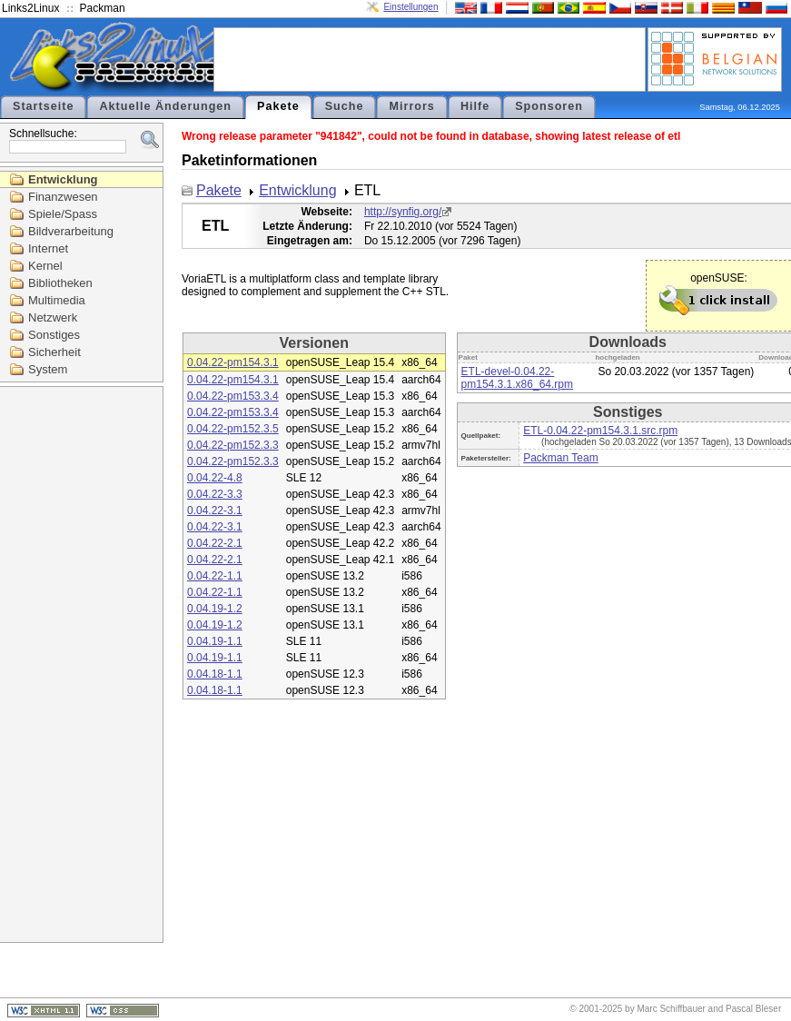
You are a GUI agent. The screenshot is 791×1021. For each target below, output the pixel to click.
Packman (102, 8)
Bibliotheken (60, 283)
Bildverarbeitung (71, 231)
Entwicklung (63, 179)
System (47, 369)
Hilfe (474, 106)
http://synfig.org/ (402, 211)
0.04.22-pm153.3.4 (233, 396)
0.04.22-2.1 (214, 543)
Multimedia (56, 300)
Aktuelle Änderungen (165, 106)
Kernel (45, 266)
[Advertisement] (429, 58)
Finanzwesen (63, 196)
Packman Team (560, 457)
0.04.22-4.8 (214, 477)
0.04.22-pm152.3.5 (233, 428)
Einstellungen (410, 7)
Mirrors (411, 106)
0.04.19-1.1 (214, 641)
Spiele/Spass (62, 214)
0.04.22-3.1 (214, 510)
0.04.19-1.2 (214, 608)
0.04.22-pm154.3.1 (233, 362)
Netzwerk (52, 317)
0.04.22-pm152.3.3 (233, 445)
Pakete (278, 106)
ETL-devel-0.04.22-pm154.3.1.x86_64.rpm (517, 378)
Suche (344, 106)
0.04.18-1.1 (214, 674)
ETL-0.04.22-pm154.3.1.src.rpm (600, 430)
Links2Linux (30, 8)
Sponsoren (549, 106)
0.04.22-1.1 (214, 576)
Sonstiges (54, 335)
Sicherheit (54, 352)
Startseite (43, 106)
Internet (48, 248)
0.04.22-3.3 (214, 494)
